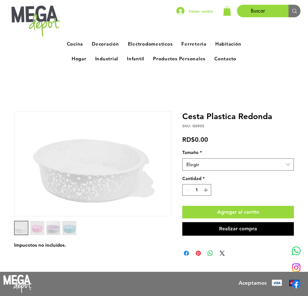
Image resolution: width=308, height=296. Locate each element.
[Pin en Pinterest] (198, 253)
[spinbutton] (196, 189)
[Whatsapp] (296, 250)
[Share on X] (222, 253)
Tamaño (192, 152)
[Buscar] (258, 11)
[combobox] (238, 164)
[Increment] (206, 189)
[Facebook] (296, 284)
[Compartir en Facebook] (186, 253)
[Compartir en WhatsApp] (210, 253)
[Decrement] (187, 189)
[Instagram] (296, 267)
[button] (227, 11)
